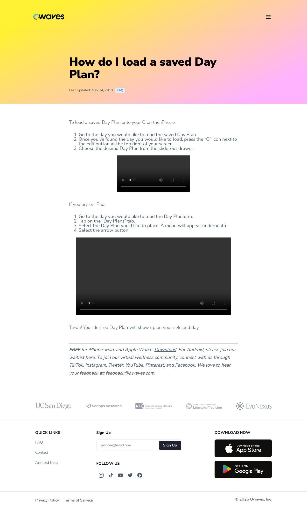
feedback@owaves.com (130, 373)
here (90, 357)
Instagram (95, 365)
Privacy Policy (47, 500)
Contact (41, 452)
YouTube (134, 365)
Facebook (185, 365)
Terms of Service (78, 500)
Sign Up (170, 445)
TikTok (76, 365)
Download (165, 350)
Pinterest (154, 365)
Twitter (115, 365)
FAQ (120, 90)
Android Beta (46, 463)
